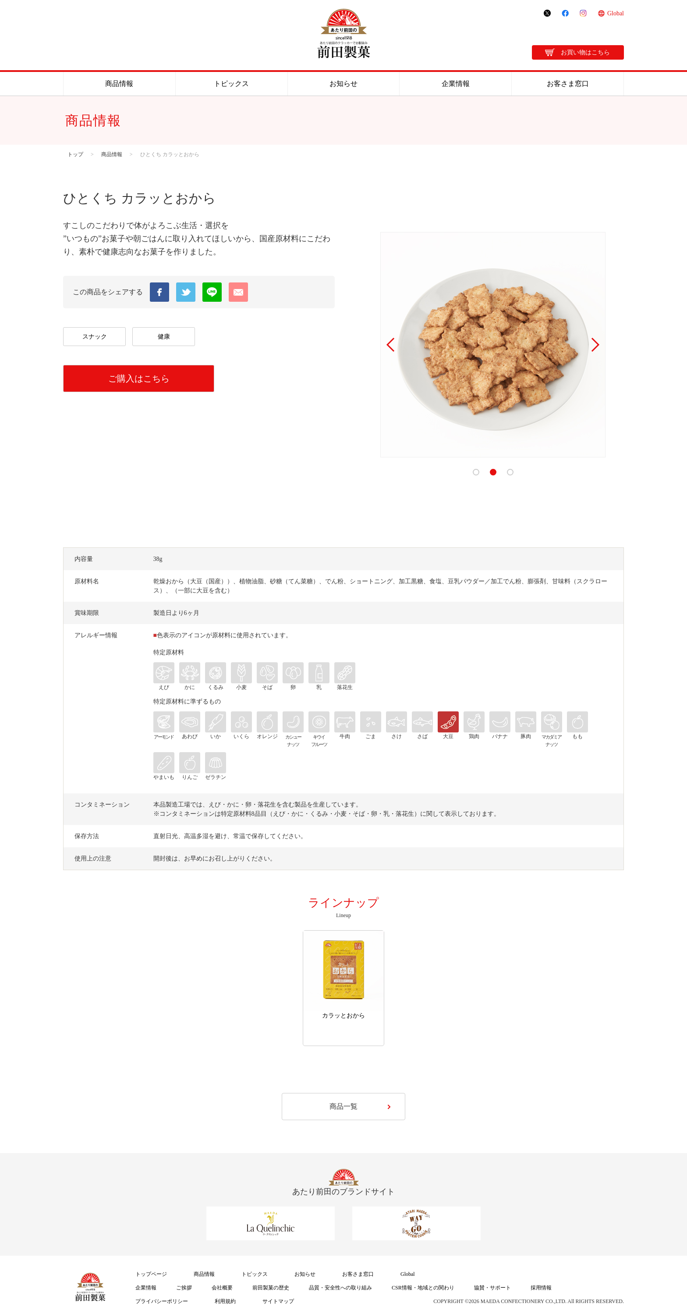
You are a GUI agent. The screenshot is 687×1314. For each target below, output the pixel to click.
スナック (94, 336)
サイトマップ (278, 1301)
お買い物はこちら (585, 52)
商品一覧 (343, 1106)
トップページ (151, 1274)
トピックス (231, 83)
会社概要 (222, 1288)
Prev (391, 344)
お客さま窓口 (568, 83)
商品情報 (119, 83)
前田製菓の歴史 (270, 1288)
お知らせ (343, 83)
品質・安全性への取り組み (340, 1288)
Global (615, 13)
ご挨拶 (184, 1288)
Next (594, 344)
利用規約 (225, 1301)
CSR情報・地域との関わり (423, 1288)
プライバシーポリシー (161, 1301)
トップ (75, 154)
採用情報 (541, 1288)
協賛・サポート (492, 1288)
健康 (164, 336)
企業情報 (456, 83)
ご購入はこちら (139, 378)
